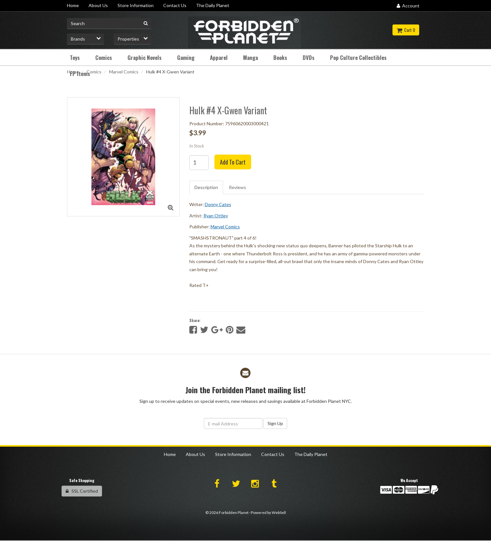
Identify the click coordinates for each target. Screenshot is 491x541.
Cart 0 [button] (406, 29)
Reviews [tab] (237, 187)
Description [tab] (206, 187)
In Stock (196, 145)
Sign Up (275, 423)
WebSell (279, 512)
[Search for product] (109, 23)
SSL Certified (82, 491)
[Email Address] (233, 423)
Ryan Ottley (215, 215)
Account (408, 5)
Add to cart (233, 162)
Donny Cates (218, 204)
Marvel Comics (123, 71)
